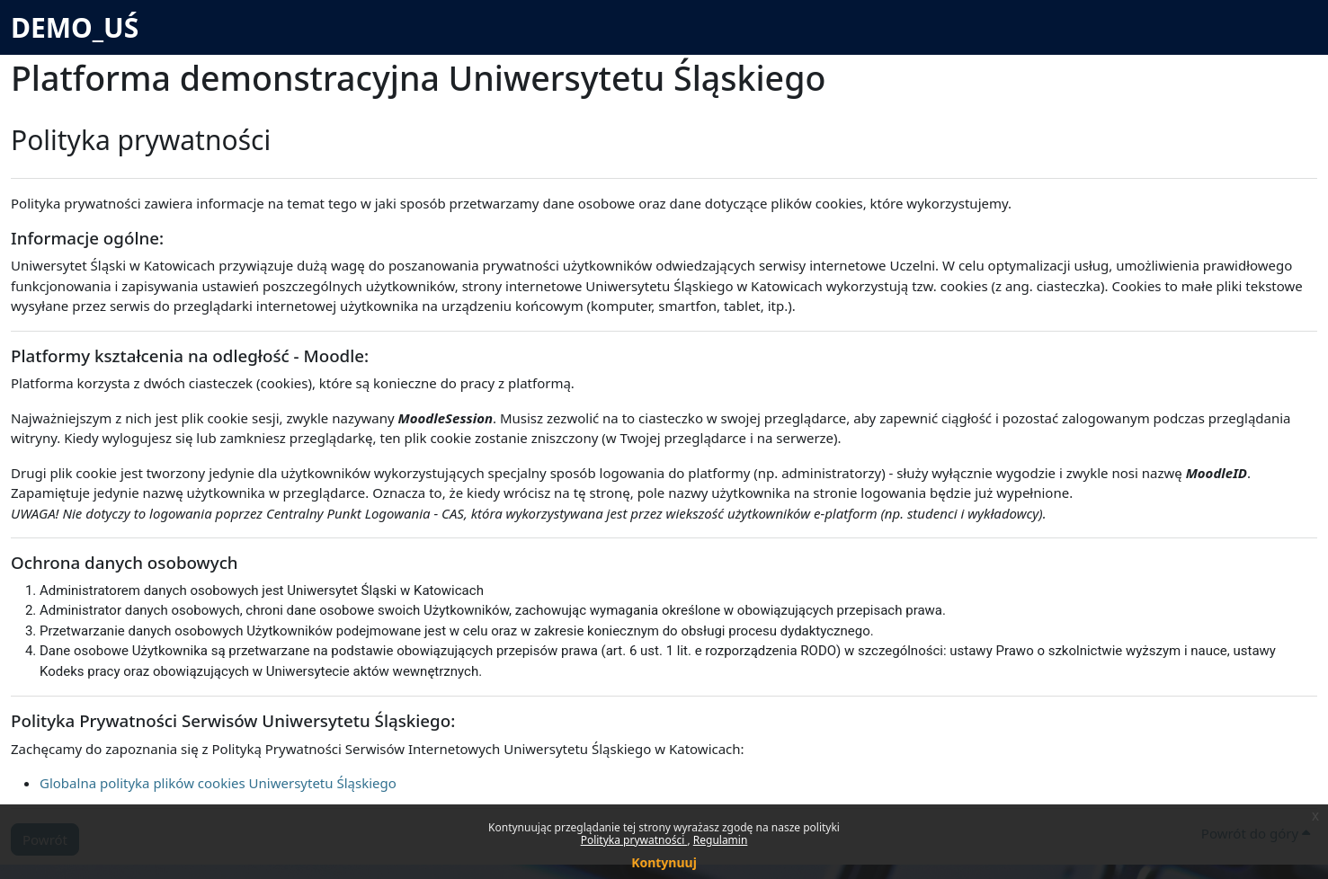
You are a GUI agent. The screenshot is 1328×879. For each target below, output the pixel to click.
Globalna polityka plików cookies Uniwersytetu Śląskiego (218, 783)
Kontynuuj (664, 862)
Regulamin (720, 840)
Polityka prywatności (634, 840)
